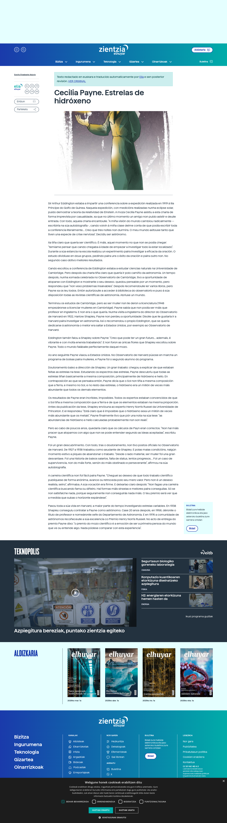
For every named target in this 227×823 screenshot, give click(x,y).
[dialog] (113, 800)
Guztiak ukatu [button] (127, 810)
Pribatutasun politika (195, 751)
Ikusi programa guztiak (199, 616)
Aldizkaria (202, 49)
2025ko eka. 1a (187, 700)
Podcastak (77, 767)
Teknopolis (26, 551)
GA (37, 92)
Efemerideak (117, 752)
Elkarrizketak (78, 746)
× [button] (223, 781)
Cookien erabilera (193, 757)
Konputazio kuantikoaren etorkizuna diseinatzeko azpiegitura (160, 580)
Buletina (206, 61)
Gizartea (23, 759)
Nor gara (188, 741)
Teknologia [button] (112, 61)
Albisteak (76, 741)
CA (32, 92)
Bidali (192, 528)
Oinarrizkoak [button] (162, 61)
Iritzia (74, 752)
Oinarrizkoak (28, 767)
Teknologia (26, 752)
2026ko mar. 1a (74, 700)
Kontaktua (189, 762)
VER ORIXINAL (77, 81)
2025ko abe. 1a (112, 700)
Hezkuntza (115, 741)
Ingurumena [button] (85, 61)
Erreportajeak (79, 772)
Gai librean (115, 757)
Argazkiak (76, 757)
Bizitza (21, 737)
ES (32, 86)
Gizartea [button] (136, 61)
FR (37, 86)
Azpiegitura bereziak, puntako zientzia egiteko (69, 631)
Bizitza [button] (61, 61)
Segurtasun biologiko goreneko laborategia (157, 562)
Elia (141, 76)
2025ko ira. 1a (149, 700)
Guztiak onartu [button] (100, 810)
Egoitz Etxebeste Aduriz (25, 75)
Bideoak (75, 762)
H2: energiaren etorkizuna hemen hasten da (161, 597)
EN (27, 92)
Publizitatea (189, 746)
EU (27, 86)
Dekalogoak (116, 746)
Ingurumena (28, 744)
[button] (16, 49)
